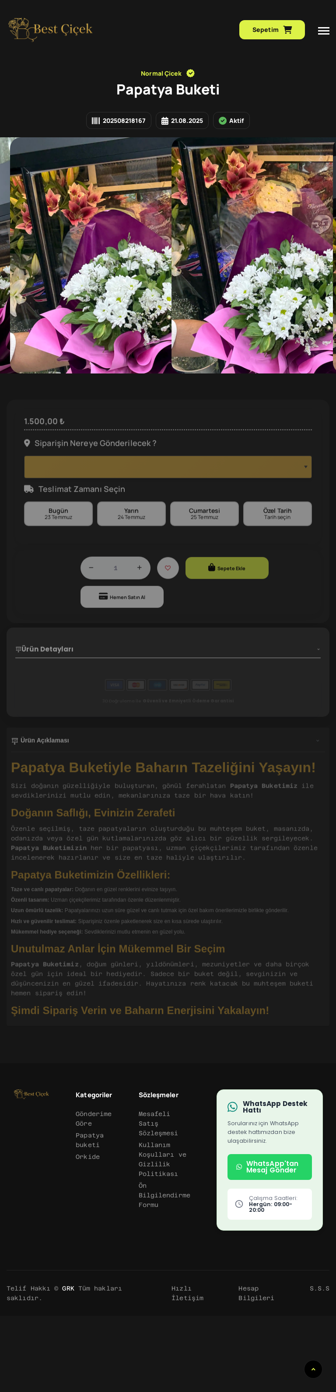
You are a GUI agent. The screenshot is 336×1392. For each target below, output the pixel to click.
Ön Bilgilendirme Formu (164, 1271)
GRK (68, 1364)
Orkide (88, 1232)
